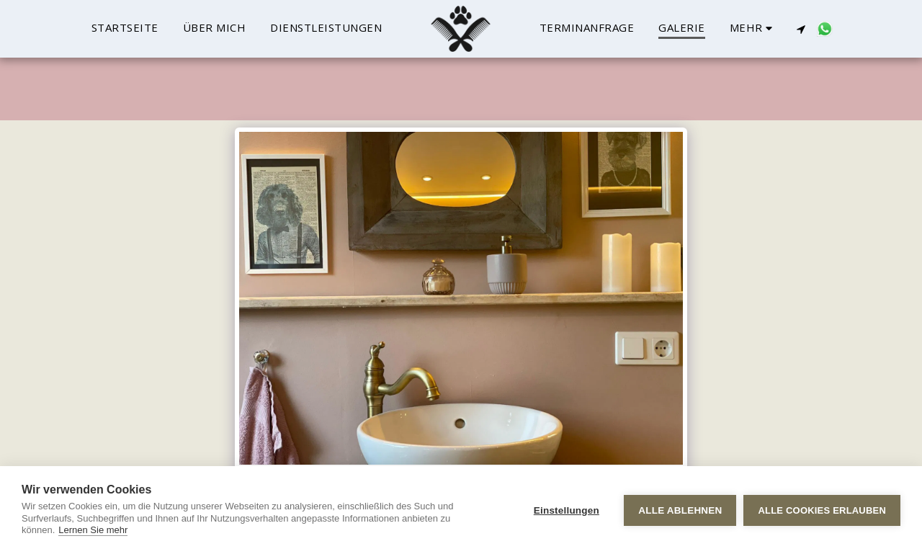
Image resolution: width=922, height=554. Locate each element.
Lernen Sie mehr (92, 529)
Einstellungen (566, 510)
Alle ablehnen (680, 510)
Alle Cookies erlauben (822, 510)
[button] (800, 29)
